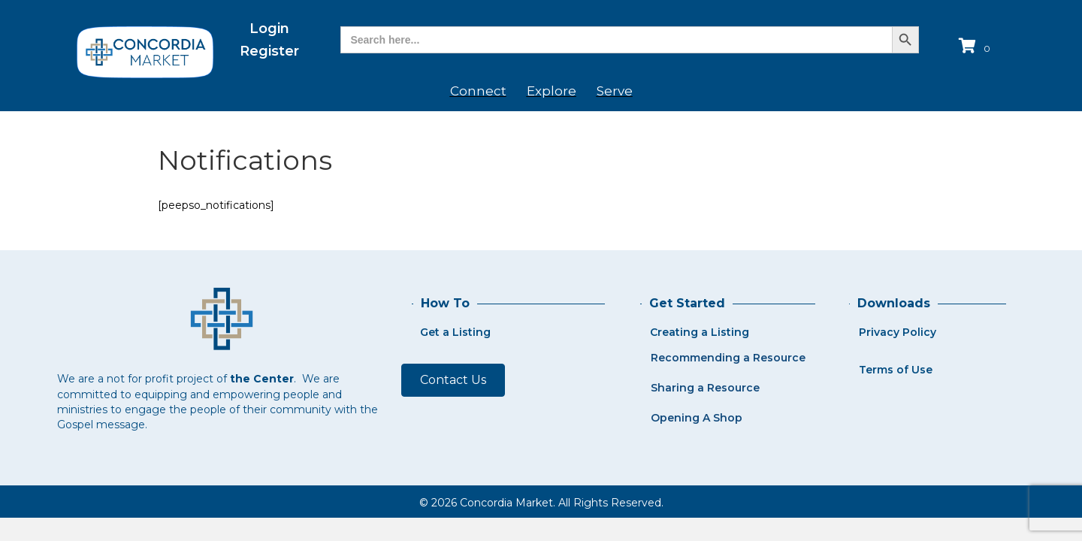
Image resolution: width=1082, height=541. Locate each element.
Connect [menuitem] (478, 90)
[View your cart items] (976, 47)
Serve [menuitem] (615, 90)
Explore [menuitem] (551, 90)
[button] (453, 380)
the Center (262, 378)
